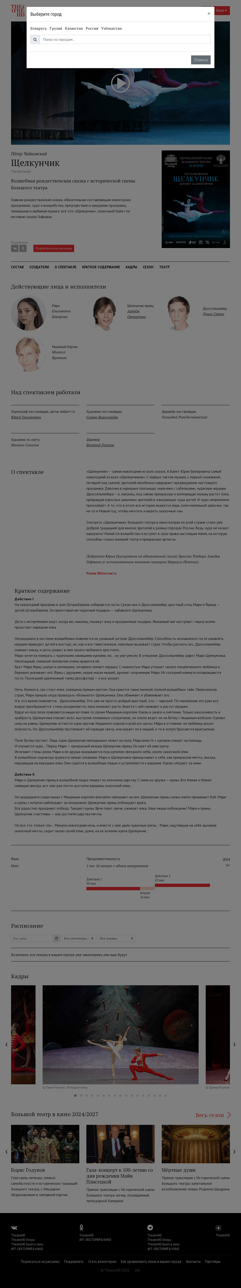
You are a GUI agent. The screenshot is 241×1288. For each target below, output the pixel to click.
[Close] (209, 13)
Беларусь (38, 28)
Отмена (201, 59)
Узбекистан (111, 28)
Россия (92, 28)
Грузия (56, 28)
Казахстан (74, 28)
